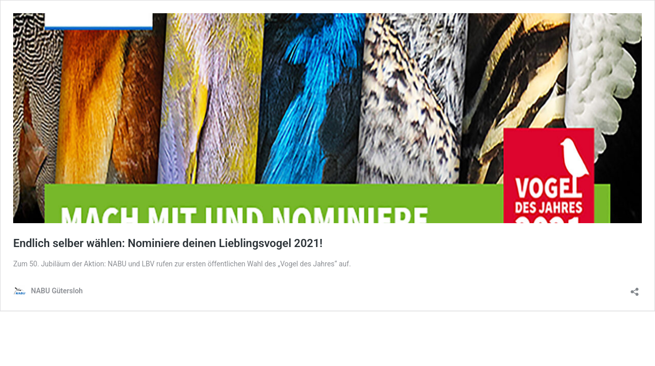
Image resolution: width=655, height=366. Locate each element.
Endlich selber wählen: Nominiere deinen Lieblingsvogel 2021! (168, 243)
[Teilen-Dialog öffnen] (635, 288)
